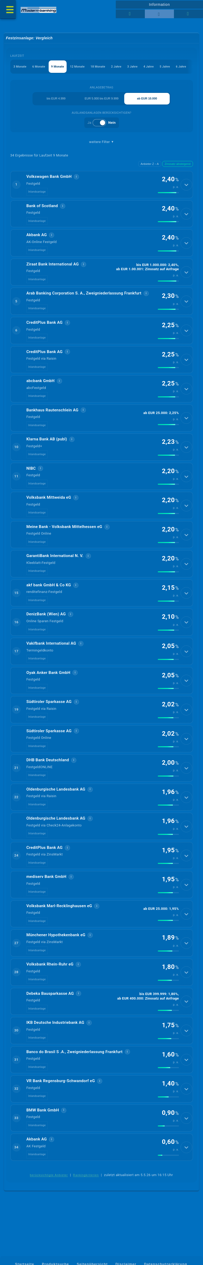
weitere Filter (101, 142)
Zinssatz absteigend (178, 164)
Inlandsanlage (37, 192)
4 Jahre (149, 66)
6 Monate (38, 66)
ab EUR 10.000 (147, 98)
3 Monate (19, 66)
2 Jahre (116, 66)
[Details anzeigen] (186, 185)
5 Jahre (165, 66)
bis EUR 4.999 (56, 98)
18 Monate (98, 66)
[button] (102, 185)
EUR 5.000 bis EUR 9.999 (101, 98)
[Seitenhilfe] (188, 13)
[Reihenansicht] (130, 13)
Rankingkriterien (86, 1191)
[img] (168, 193)
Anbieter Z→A (150, 164)
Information (159, 4)
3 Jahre (132, 66)
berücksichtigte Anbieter (49, 1191)
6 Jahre (181, 66)
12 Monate (77, 66)
